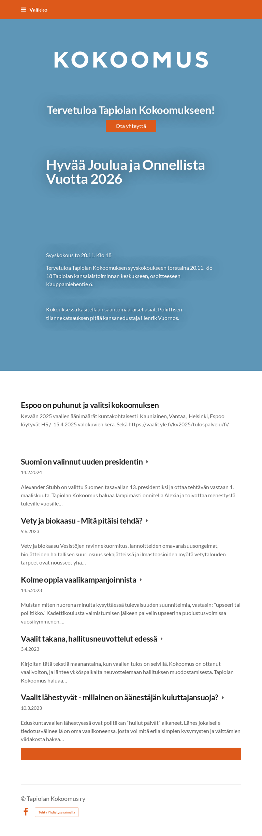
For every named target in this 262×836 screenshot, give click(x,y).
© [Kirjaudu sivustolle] (24, 798)
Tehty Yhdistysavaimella (57, 812)
